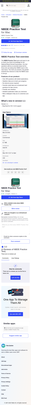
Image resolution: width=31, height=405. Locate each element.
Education (8, 14)
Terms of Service (6, 373)
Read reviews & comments (8, 48)
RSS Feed (4, 398)
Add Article (4, 369)
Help (2, 394)
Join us (26, 1)
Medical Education (17, 14)
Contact (3, 390)
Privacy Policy (5, 377)
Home (2, 14)
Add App (3, 361)
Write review (15, 208)
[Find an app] (7, 6)
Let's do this (15, 277)
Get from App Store (15, 41)
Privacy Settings (5, 381)
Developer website (20, 52)
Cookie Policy (5, 386)
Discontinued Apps (6, 365)
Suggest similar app (15, 336)
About (3, 357)
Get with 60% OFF (15, 314)
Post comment (15, 241)
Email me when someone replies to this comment (15, 237)
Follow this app (6, 52)
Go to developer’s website (10, 162)
